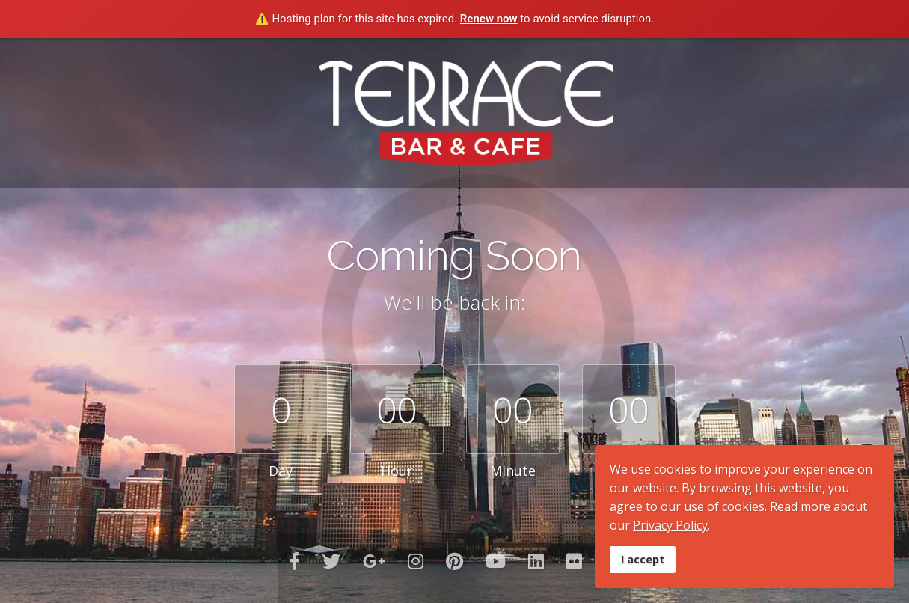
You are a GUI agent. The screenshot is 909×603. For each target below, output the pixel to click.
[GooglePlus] (374, 560)
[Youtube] (496, 560)
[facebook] (294, 560)
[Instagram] (415, 560)
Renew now (489, 18)
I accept (642, 559)
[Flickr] (574, 560)
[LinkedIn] (536, 560)
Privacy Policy (670, 525)
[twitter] (331, 560)
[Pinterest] (454, 560)
